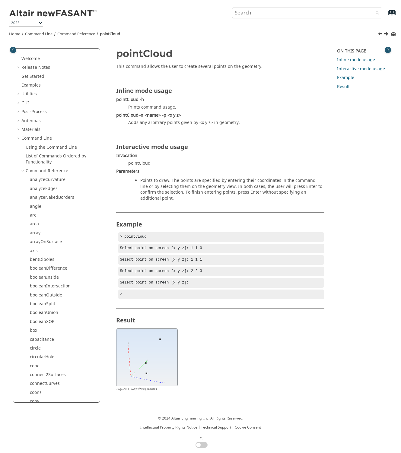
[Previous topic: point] (380, 34)
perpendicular (44, 87)
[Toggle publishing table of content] (13, 50)
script (35, 309)
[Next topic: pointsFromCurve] (386, 34)
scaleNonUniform (47, 300)
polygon (38, 167)
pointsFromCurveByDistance (58, 150)
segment (39, 318)
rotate (36, 256)
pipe (34, 96)
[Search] (376, 13)
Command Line (39, 34)
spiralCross (41, 371)
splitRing (39, 398)
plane (35, 114)
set (33, 336)
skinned (38, 345)
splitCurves (41, 389)
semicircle (40, 327)
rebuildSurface (45, 194)
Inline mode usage (356, 60)
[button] (27, 52)
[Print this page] (394, 34)
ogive (35, 52)
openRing (39, 61)
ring (34, 247)
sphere (37, 353)
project (37, 176)
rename (38, 220)
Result (343, 87)
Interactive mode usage (361, 69)
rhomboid (40, 238)
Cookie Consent (248, 427)
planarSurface (44, 105)
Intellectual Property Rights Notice (168, 427)
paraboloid (41, 79)
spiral (35, 363)
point (35, 123)
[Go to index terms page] (385, 15)
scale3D (38, 291)
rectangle (39, 203)
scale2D (38, 283)
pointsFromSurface (49, 159)
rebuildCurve (43, 185)
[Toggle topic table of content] (388, 50)
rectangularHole (46, 212)
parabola (39, 70)
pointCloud (110, 34)
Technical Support (216, 427)
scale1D (38, 274)
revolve (37, 230)
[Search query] (307, 13)
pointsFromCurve (47, 141)
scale (35, 265)
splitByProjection (47, 380)
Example (345, 77)
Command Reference (76, 34)
